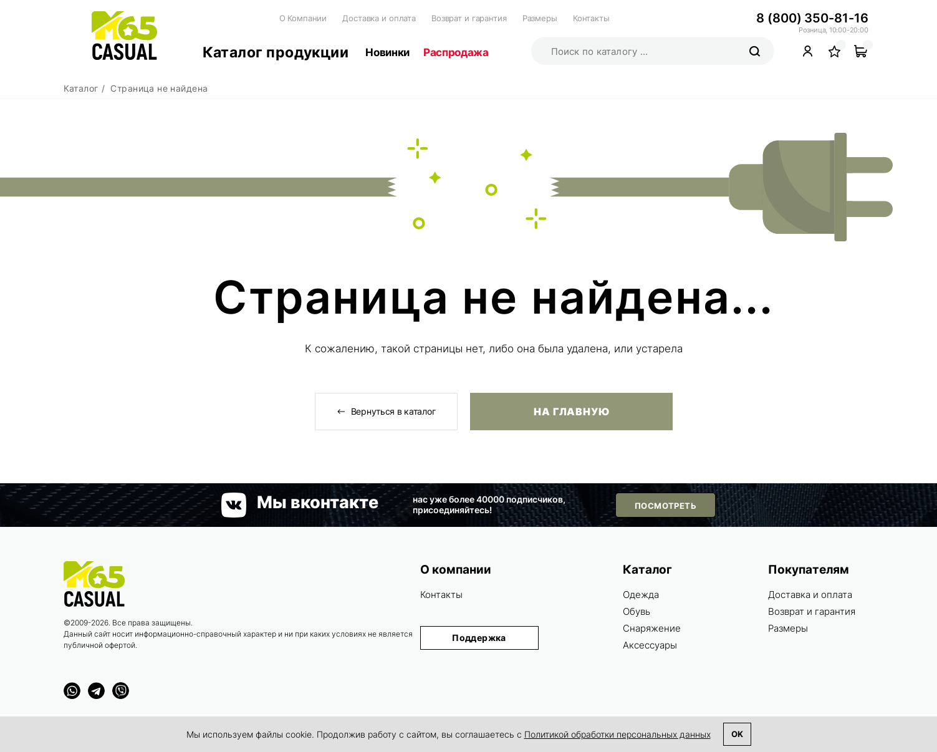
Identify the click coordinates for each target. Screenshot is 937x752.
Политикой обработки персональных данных (617, 734)
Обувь (636, 611)
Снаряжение (652, 628)
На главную (571, 411)
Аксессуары (650, 645)
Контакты (591, 18)
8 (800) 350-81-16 (812, 18)
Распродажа (456, 52)
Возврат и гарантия (469, 18)
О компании (455, 569)
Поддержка (479, 637)
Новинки (387, 52)
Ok (737, 734)
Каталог (647, 569)
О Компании (303, 18)
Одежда (641, 594)
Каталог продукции (276, 52)
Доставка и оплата (379, 18)
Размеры (539, 18)
